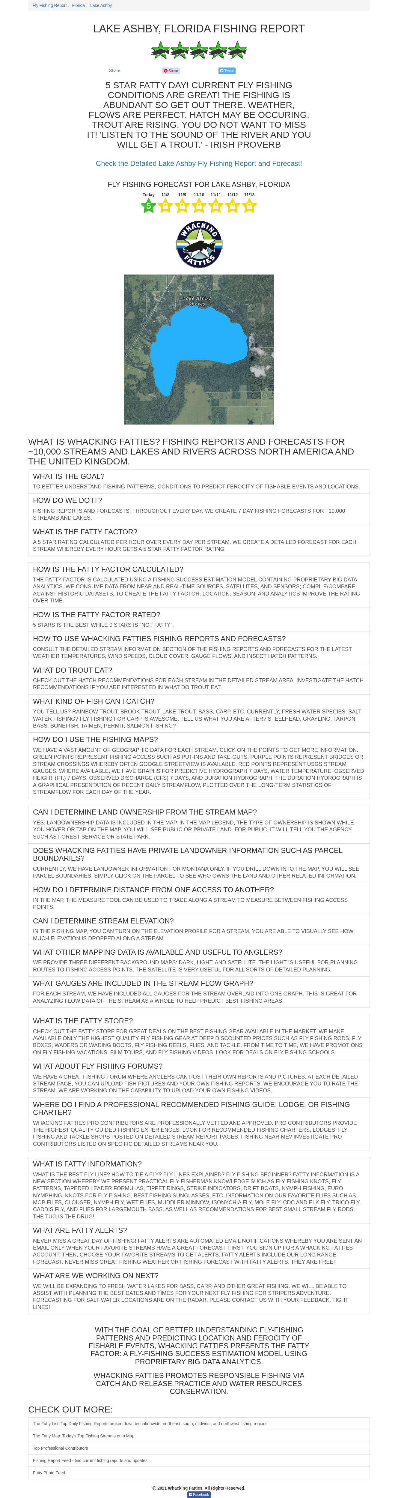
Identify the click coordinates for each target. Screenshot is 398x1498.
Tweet (227, 71)
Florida (78, 5)
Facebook (199, 1495)
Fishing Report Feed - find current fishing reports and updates (90, 1460)
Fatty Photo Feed (49, 1472)
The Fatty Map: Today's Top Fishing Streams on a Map (83, 1435)
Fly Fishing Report (50, 5)
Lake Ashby (101, 5)
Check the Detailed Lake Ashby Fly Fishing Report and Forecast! (199, 163)
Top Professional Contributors (60, 1448)
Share (114, 70)
